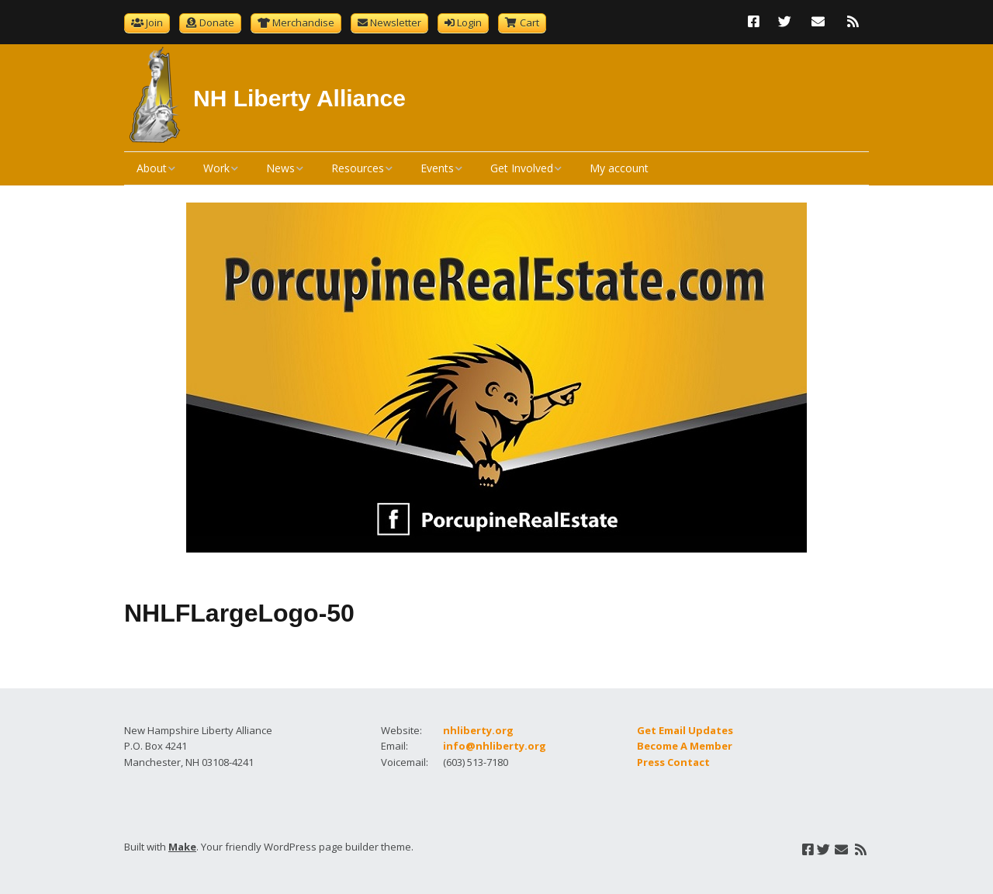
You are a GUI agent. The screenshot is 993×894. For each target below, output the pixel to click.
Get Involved (521, 168)
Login (469, 22)
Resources (357, 168)
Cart (529, 22)
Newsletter (395, 22)
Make (182, 847)
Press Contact (673, 762)
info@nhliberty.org (494, 746)
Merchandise (303, 22)
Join (154, 22)
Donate (216, 22)
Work (216, 168)
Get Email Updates (685, 730)
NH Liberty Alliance (299, 98)
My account (619, 168)
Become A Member (684, 746)
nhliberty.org (478, 730)
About (152, 168)
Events (437, 168)
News (280, 168)
